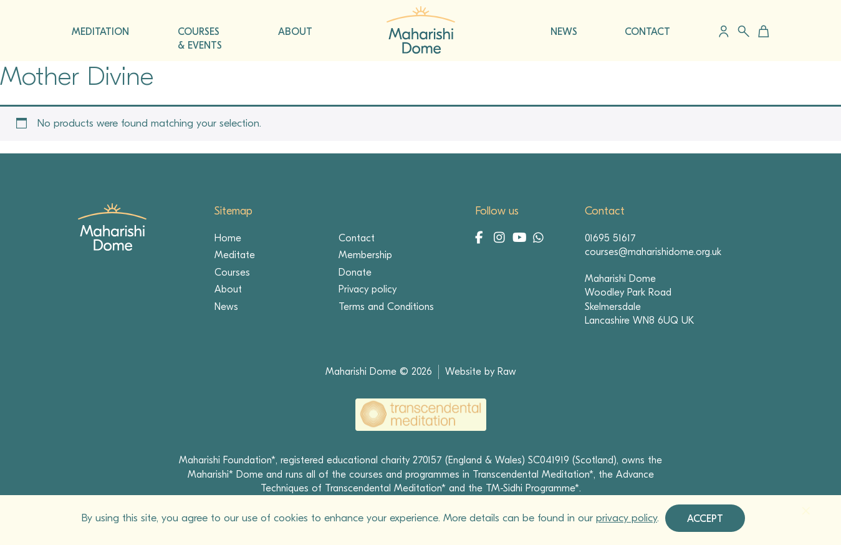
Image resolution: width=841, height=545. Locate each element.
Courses (232, 272)
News (226, 306)
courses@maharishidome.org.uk (653, 252)
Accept (705, 518)
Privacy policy (367, 289)
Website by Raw (480, 371)
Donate (355, 272)
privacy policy (626, 518)
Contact (357, 238)
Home (227, 238)
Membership (365, 255)
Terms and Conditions (386, 306)
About (228, 289)
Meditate (234, 255)
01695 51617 (610, 238)
